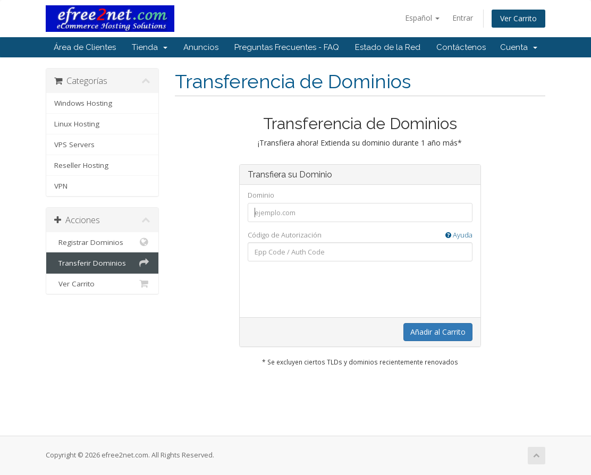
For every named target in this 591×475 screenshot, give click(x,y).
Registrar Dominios (102, 242)
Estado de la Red (387, 47)
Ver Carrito (518, 18)
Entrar (462, 18)
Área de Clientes (85, 47)
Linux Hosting (76, 124)
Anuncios (200, 47)
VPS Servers (74, 144)
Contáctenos (461, 47)
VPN (60, 186)
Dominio (261, 195)
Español (422, 18)
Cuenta (518, 47)
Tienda (149, 47)
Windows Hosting (83, 103)
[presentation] (360, 290)
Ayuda (458, 235)
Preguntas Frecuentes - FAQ (286, 47)
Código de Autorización (360, 235)
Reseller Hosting (81, 165)
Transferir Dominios (102, 263)
